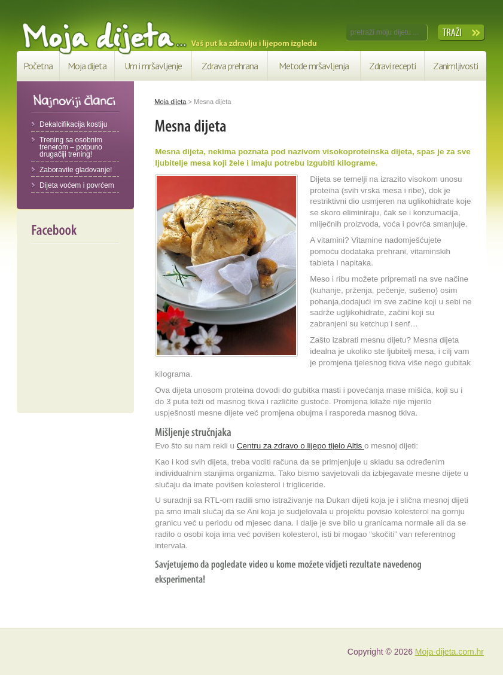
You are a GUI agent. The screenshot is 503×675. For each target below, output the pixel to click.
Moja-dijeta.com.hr (449, 651)
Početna (38, 66)
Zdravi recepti (392, 66)
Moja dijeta (87, 66)
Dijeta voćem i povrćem (76, 185)
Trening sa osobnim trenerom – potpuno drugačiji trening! (70, 147)
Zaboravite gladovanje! (75, 170)
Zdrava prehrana (230, 66)
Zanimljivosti (455, 66)
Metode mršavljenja (314, 66)
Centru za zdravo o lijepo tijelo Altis (300, 445)
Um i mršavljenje (153, 66)
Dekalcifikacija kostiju (73, 124)
